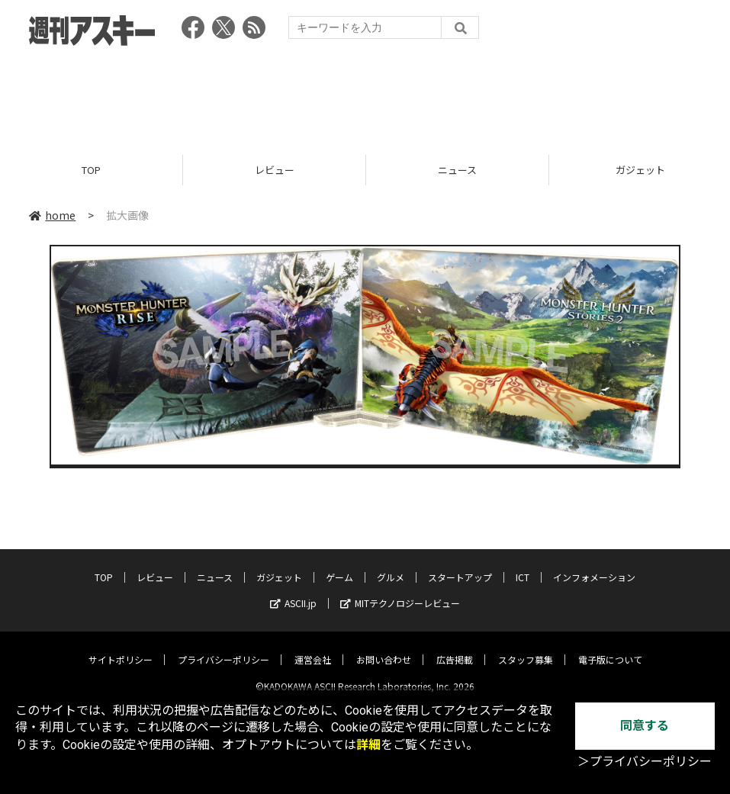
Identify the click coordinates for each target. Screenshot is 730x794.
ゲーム (339, 564)
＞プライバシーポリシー (644, 761)
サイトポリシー (120, 647)
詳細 (368, 745)
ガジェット (279, 564)
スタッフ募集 (525, 647)
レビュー (274, 169)
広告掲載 (454, 647)
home (52, 215)
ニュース (457, 169)
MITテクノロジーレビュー (400, 590)
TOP (91, 169)
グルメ (390, 564)
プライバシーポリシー (223, 647)
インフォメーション (594, 564)
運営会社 (312, 647)
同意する (644, 725)
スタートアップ (460, 564)
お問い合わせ (383, 647)
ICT (522, 564)
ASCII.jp (293, 590)
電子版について (610, 647)
